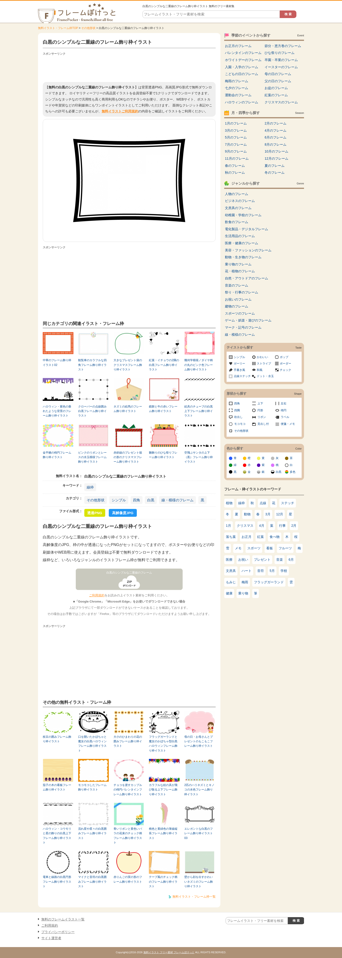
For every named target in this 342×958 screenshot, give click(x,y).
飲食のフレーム (236, 222)
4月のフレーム (275, 130)
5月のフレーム (236, 137)
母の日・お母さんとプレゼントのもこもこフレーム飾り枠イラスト (198, 741)
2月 (294, 525)
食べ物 (275, 537)
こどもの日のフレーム (241, 74)
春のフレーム (235, 166)
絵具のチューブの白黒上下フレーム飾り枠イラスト (198, 411)
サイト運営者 (51, 938)
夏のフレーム (275, 166)
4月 (261, 525)
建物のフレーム (236, 306)
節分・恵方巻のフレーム (283, 46)
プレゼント (262, 559)
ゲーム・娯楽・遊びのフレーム (248, 320)
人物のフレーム (236, 194)
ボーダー (285, 363)
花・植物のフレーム (240, 271)
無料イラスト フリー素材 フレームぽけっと (169, 952)
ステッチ (287, 503)
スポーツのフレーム (240, 313)
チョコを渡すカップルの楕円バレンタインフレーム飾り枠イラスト (128, 789)
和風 (259, 370)
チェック (285, 370)
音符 (260, 571)
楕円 (283, 410)
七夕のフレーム (236, 88)
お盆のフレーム (276, 88)
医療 (229, 559)
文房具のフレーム (238, 208)
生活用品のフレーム (240, 236)
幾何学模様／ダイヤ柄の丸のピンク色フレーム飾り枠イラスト (198, 365)
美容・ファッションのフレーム (248, 250)
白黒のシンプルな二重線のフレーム (129, 572)
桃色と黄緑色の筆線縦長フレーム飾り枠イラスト (163, 833)
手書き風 (239, 370)
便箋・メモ (288, 424)
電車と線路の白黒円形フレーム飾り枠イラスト (57, 881)
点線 (263, 503)
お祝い (243, 559)
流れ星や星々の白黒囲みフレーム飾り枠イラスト (92, 833)
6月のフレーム (275, 137)
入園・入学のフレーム (241, 67)
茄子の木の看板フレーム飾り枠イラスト (57, 787)
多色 (292, 472)
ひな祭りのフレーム (279, 53)
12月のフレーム (276, 158)
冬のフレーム (275, 172)
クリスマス (245, 525)
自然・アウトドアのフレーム (246, 278)
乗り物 (243, 593)
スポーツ (254, 548)
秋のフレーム (235, 172)
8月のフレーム (275, 144)
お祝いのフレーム (238, 299)
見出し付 (263, 424)
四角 (136, 500)
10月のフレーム (276, 151)
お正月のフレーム (238, 46)
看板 (269, 548)
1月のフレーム (236, 123)
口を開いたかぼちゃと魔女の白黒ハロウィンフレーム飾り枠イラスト (92, 743)
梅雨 (245, 582)
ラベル (285, 417)
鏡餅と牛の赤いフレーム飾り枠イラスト (163, 409)
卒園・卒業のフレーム (281, 60)
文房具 (231, 571)
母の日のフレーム (278, 74)
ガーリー (239, 363)
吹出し (238, 417)
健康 (229, 593)
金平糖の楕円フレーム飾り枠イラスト (57, 455)
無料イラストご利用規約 (120, 111)
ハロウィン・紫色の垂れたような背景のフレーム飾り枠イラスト (57, 411)
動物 (247, 514)
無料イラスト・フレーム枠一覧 (194, 896)
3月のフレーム (236, 130)
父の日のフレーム (278, 81)
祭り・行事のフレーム (241, 292)
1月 (228, 525)
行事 (282, 525)
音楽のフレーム (236, 285)
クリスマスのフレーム (281, 102)
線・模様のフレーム (178, 500)
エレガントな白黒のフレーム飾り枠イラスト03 (198, 833)
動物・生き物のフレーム (243, 257)
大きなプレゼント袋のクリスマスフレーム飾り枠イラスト (128, 365)
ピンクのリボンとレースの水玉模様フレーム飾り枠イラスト (92, 457)
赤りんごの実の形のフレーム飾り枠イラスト (128, 879)
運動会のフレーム (238, 95)
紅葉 (260, 537)
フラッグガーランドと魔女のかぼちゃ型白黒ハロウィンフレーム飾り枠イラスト (163, 743)
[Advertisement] (129, 67)
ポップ (284, 357)
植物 (229, 503)
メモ (238, 548)
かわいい (262, 357)
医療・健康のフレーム (241, 243)
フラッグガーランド (269, 582)
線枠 (90, 487)
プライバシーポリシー (58, 932)
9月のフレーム (236, 151)
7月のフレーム (236, 144)
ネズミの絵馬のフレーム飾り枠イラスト (128, 409)
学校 (283, 571)
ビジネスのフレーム (240, 201)
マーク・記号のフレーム (243, 327)
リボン (261, 417)
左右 (283, 403)
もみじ (231, 582)
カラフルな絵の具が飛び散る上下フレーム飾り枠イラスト (163, 789)
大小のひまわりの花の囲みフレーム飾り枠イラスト (128, 741)
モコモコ (240, 424)
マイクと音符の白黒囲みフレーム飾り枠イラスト (92, 881)
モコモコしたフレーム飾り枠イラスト (92, 787)
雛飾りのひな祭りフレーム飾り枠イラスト (163, 455)
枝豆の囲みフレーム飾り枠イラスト (57, 739)
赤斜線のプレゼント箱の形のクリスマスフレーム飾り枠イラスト (128, 457)
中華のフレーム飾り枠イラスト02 (57, 362)
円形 (260, 410)
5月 (272, 571)
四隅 (237, 410)
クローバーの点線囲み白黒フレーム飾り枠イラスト (92, 411)
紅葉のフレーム (276, 95)
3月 (268, 514)
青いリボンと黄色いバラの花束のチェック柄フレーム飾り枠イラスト (128, 835)
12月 (279, 514)
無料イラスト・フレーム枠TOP (58, 28)
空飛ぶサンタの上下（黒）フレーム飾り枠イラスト (198, 457)
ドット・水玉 (265, 376)
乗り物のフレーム (238, 264)
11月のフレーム (237, 158)
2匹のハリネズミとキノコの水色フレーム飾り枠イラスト (199, 789)
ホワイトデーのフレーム (243, 60)
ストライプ (264, 363)
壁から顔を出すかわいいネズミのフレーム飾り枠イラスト (198, 881)
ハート (247, 571)
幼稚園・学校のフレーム (243, 215)
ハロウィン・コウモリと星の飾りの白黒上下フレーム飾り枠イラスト (57, 835)
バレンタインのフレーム (243, 53)
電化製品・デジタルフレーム (246, 229)
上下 (260, 403)
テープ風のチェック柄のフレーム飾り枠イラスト (163, 881)
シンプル (119, 500)
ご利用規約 (96, 595)
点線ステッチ (242, 376)
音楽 (279, 559)
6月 (291, 559)
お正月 (247, 537)
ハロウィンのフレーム (241, 102)
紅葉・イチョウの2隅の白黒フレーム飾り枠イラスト (164, 365)
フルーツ (285, 548)
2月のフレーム (275, 123)
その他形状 (88, 28)
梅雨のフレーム (236, 81)
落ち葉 (231, 537)
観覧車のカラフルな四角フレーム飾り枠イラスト (92, 365)
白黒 (150, 500)
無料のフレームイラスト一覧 (63, 919)
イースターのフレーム (281, 67)
